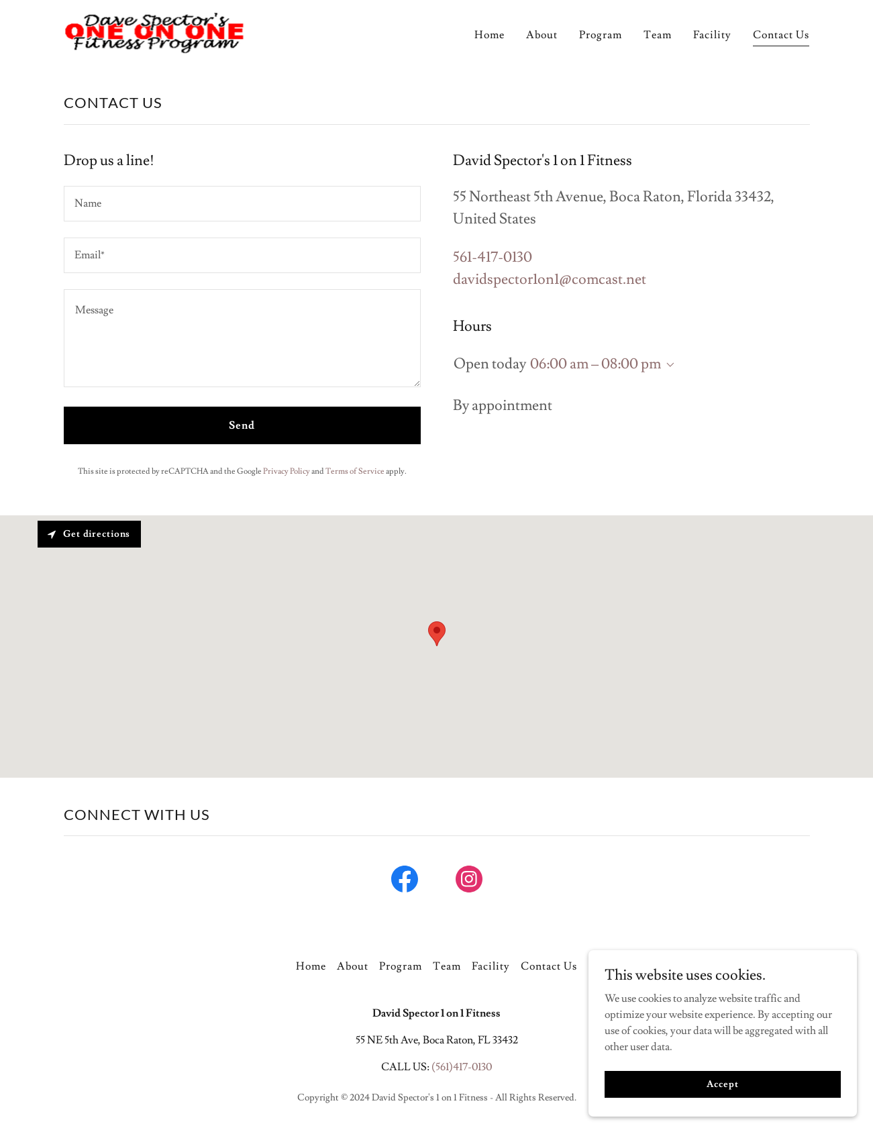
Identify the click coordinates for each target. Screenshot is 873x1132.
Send (242, 425)
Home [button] (311, 966)
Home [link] (489, 35)
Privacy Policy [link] (286, 471)
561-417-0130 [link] (492, 257)
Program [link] (600, 35)
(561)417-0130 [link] (461, 1067)
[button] (667, 365)
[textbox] (242, 203)
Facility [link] (712, 35)
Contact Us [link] (781, 35)
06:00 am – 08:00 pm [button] (595, 364)
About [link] (542, 35)
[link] (155, 30)
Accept (722, 1093)
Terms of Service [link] (354, 471)
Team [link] (658, 35)
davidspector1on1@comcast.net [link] (549, 279)
